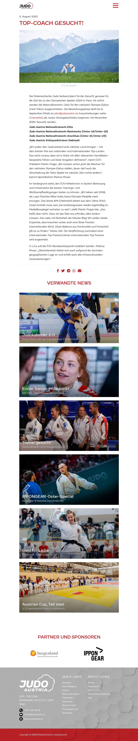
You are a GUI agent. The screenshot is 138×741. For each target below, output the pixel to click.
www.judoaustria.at (31, 719)
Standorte (67, 701)
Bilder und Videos (70, 694)
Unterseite (35, 117)
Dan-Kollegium (69, 686)
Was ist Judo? (69, 705)
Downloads (67, 697)
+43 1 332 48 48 (29, 710)
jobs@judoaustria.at (66, 113)
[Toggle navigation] (115, 5)
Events (65, 690)
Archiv (91, 682)
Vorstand (66, 682)
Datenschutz (94, 690)
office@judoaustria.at (32, 714)
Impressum (93, 686)
